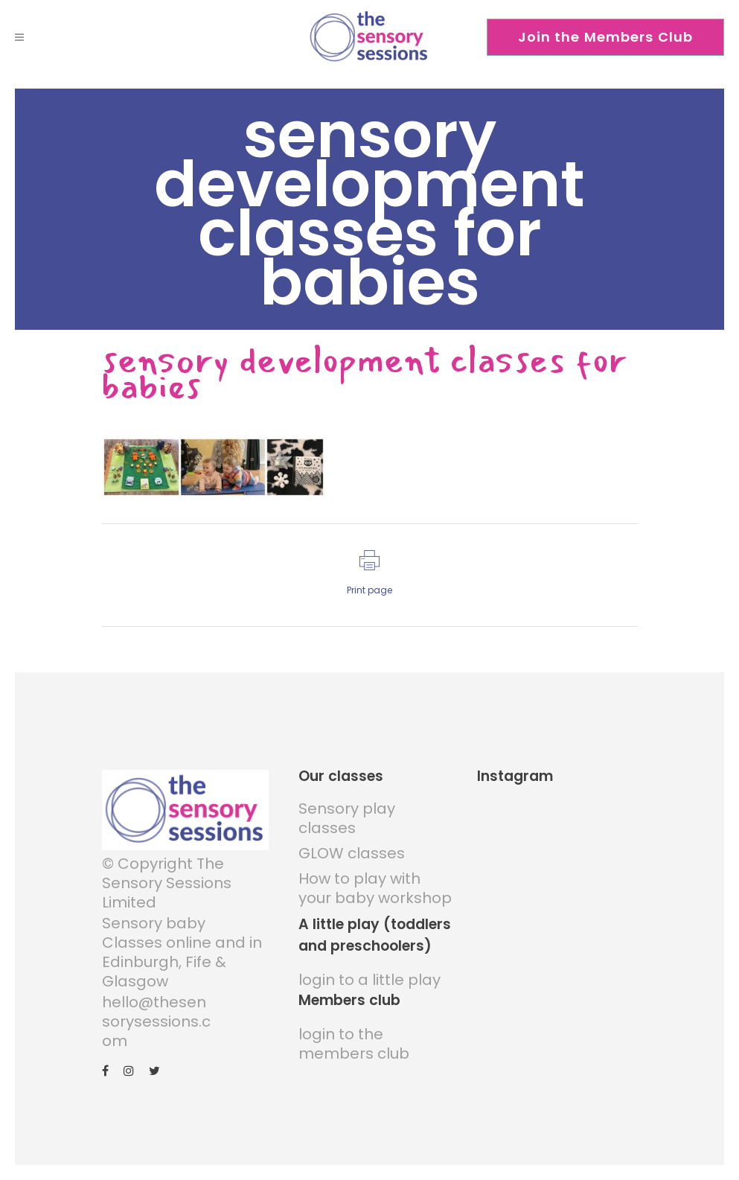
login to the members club (353, 1044)
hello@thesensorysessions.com (156, 1021)
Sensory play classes (346, 818)
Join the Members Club (606, 37)
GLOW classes (351, 853)
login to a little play (369, 979)
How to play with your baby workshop (375, 888)
